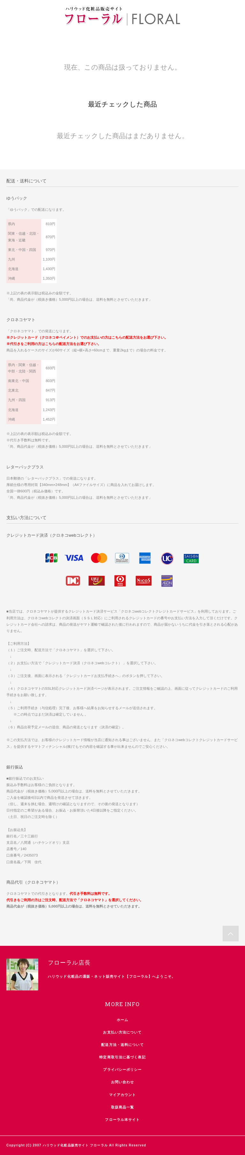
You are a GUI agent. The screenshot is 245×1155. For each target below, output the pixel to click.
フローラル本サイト (122, 1120)
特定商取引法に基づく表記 (122, 1057)
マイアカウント (122, 1095)
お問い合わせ (122, 1082)
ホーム (122, 1020)
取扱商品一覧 (122, 1107)
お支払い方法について (122, 1032)
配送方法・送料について (122, 1045)
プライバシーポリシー (122, 1069)
